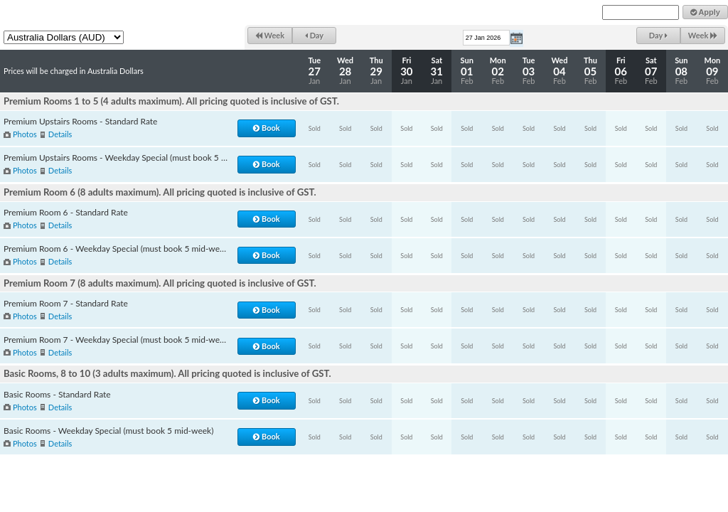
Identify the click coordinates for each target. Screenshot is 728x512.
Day (314, 35)
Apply (705, 12)
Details (60, 134)
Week (269, 35)
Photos (25, 134)
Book (266, 127)
